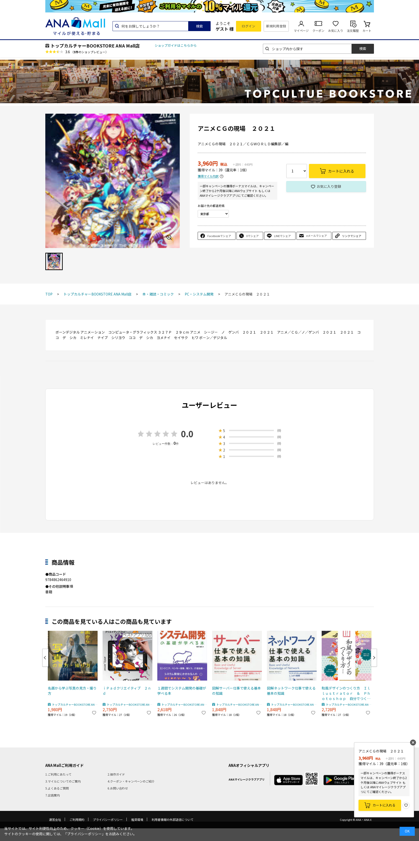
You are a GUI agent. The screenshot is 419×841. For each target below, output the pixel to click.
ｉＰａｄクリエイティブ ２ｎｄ (127, 691)
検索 (199, 26)
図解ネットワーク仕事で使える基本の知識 (291, 691)
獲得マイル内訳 (208, 176)
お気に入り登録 (329, 186)
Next (374, 658)
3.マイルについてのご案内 (63, 781)
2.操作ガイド (116, 774)
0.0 (187, 434)
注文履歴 (353, 30)
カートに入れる (384, 805)
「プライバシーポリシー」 (84, 833)
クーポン (318, 30)
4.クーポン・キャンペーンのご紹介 (131, 781)
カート (366, 30)
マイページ (301, 30)
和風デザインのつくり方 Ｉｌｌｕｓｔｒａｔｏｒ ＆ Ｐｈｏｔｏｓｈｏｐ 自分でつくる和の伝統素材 (346, 693)
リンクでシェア (351, 236)
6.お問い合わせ (118, 788)
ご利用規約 (76, 819)
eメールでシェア (316, 236)
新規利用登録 (276, 26)
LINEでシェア (282, 236)
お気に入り (335, 30)
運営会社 (55, 819)
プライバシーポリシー (108, 819)
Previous (45, 658)
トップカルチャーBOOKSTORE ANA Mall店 (95, 45)
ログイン (248, 26)
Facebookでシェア (219, 236)
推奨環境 (137, 819)
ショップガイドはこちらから (176, 45)
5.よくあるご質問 (57, 788)
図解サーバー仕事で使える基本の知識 (236, 691)
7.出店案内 (52, 795)
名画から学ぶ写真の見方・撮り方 (72, 691)
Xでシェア (252, 236)
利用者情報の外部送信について (172, 819)
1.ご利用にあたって (58, 774)
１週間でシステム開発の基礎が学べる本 (181, 691)
